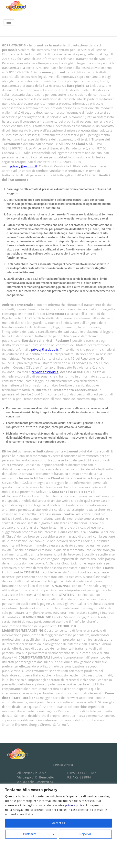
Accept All (58, 823)
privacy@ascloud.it (23, 166)
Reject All (85, 834)
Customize (29, 834)
